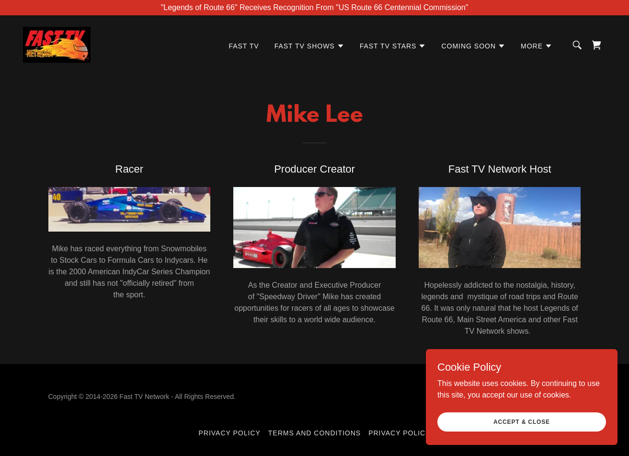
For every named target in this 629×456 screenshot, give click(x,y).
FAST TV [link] (244, 46)
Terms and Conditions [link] (314, 433)
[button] (309, 46)
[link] (57, 44)
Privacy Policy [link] (230, 433)
